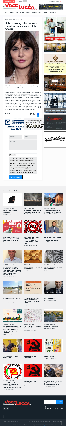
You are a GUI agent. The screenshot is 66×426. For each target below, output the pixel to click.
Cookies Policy (59, 422)
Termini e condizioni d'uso (57, 420)
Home (6, 12)
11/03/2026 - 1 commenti (8, 380)
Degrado (22, 12)
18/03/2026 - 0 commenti (8, 235)
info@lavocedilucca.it (47, 424)
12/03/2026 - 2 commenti (29, 324)
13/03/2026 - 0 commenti (29, 296)
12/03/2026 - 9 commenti (49, 324)
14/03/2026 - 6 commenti (49, 264)
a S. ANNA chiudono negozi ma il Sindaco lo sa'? (53, 267)
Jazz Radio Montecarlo (21, 1)
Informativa (42, 420)
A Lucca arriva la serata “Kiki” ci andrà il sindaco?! (32, 267)
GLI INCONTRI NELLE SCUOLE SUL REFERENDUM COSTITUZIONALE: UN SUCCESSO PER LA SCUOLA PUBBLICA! (32, 240)
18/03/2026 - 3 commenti (49, 208)
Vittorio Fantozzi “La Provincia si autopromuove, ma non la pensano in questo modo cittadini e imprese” (53, 239)
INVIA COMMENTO (15, 177)
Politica (17, 12)
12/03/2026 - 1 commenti (49, 296)
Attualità (11, 12)
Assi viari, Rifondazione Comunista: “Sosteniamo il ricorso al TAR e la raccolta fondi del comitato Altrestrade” (12, 385)
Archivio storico (54, 424)
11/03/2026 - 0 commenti (29, 378)
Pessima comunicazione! (51, 326)
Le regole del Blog (48, 420)
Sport (39, 12)
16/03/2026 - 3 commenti (29, 264)
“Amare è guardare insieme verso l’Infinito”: (11, 356)
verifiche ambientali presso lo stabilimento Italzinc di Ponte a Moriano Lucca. (33, 212)
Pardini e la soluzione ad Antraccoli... (10, 211)
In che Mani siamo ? (50, 298)
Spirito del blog (32, 420)
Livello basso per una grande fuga (11, 299)
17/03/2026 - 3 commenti (8, 264)
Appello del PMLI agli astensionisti (30, 356)
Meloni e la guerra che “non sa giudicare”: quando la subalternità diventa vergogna (53, 382)
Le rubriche (52, 12)
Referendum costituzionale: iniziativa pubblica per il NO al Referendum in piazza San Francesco (12, 239)
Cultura (28, 12)
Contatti (37, 420)
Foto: (10, 152)
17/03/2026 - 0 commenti (49, 235)
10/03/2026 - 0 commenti (49, 378)
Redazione (7, 113)
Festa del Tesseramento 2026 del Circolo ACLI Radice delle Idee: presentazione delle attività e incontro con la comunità (12, 329)
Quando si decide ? (49, 356)
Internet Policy (53, 422)
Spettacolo (34, 12)
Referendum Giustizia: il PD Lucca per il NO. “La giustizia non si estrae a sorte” (52, 212)
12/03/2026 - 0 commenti (8, 324)
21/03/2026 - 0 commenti (8, 208)
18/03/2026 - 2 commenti (29, 208)
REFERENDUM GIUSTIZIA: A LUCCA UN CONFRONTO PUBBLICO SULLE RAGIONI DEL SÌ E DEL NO (33, 300)
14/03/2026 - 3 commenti (8, 296)
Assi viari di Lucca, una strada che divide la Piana (32, 327)
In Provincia (45, 12)
